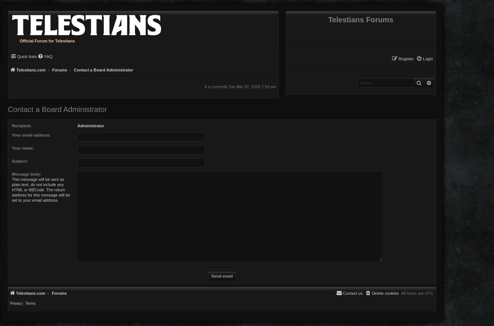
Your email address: (31, 135)
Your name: (23, 148)
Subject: (20, 161)
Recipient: (22, 126)
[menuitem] (424, 58)
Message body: (26, 174)
